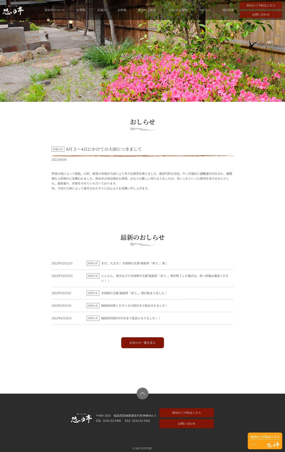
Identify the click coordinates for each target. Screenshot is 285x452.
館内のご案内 (146, 10)
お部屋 (81, 10)
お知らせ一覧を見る (142, 343)
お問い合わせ (261, 14)
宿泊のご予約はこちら (260, 5)
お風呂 (101, 10)
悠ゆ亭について (55, 10)
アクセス (205, 10)
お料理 (122, 10)
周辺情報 (228, 10)
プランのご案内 (177, 10)
